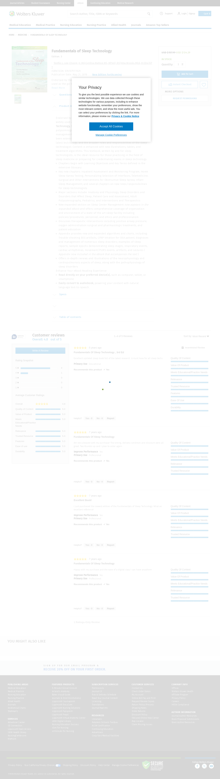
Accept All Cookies (111, 126)
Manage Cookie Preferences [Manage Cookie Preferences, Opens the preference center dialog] (111, 135)
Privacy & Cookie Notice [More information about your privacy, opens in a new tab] (125, 116)
